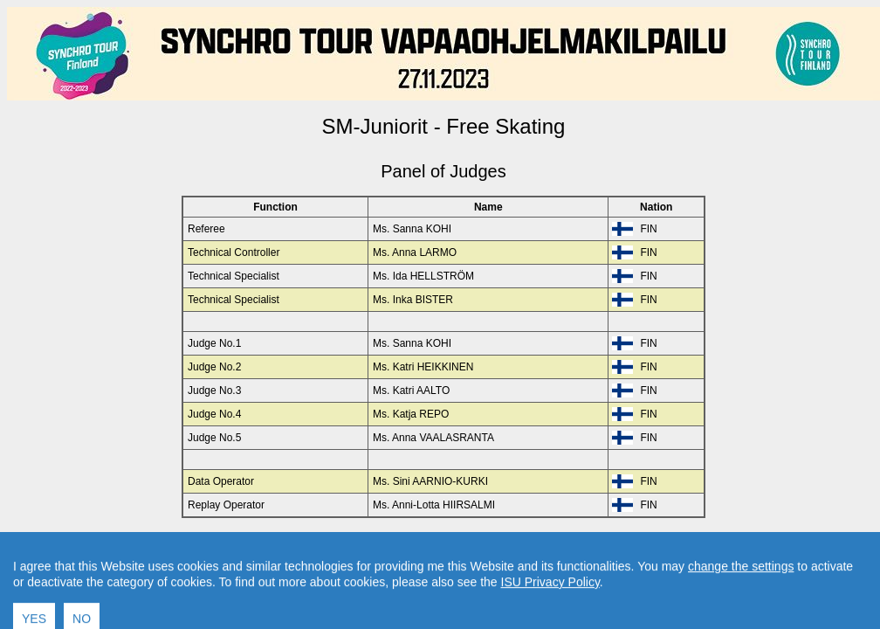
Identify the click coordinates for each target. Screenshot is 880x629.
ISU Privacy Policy (550, 610)
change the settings (741, 594)
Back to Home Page (369, 547)
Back (295, 547)
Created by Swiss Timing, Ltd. (640, 547)
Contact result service (506, 547)
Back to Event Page (223, 547)
